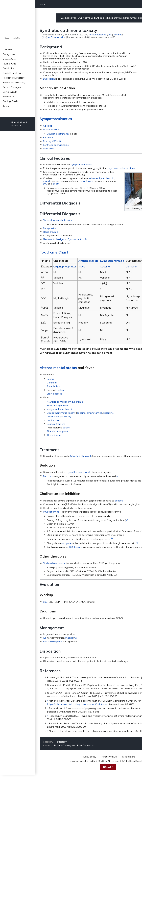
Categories (9, 54)
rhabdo (47, 180)
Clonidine (131, 266)
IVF (45, 637)
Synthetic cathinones (58, 133)
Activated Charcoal (80, 455)
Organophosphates (65, 266)
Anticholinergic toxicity (59, 416)
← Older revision (56, 37)
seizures (93, 178)
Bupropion (49, 78)
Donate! (7, 49)
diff (44, 37)
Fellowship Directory (14, 82)
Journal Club (9, 63)
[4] (112, 538)
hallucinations (127, 168)
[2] (117, 475)
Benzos (47, 476)
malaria (61, 390)
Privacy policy (88, 756)
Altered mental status (58, 367)
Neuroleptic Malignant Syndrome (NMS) (65, 239)
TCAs (81, 266)
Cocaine (47, 125)
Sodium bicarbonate (54, 563)
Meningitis (52, 382)
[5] (136, 542)
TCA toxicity (75, 546)
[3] (127, 519)
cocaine (81, 412)
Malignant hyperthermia (60, 409)
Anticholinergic (88, 260)
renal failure (86, 180)
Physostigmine (51, 511)
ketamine (108, 412)
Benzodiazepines (52, 641)
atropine (66, 543)
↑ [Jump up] (47, 700)
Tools (6, 105)
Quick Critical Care (13, 73)
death (56, 183)
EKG (45, 601)
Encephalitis (49, 228)
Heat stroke (53, 420)
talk (110, 34)
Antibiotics (8, 68)
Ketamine (48, 137)
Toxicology (61, 741)
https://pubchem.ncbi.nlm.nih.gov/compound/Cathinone (77, 704)
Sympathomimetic (112, 260)
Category (48, 741)
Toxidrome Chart (54, 252)
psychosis (113, 168)
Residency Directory (13, 77)
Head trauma (50, 231)
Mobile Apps (9, 58)
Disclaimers (128, 756)
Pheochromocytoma (58, 431)
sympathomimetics (81, 164)
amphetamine (94, 412)
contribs (117, 34)
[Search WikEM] (18, 38)
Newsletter (9, 96)
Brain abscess (54, 393)
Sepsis (50, 378)
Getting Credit (10, 101)
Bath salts (48, 148)
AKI (75, 637)
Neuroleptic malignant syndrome (65, 401)
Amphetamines (51, 129)
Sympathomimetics (56, 119)
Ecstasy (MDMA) (52, 141)
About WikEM (109, 756)
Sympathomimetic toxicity (57, 220)
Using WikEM (10, 91)
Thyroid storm (54, 434)
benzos (119, 500)
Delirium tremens (56, 423)
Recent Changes (12, 87)
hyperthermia (106, 178)
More (42, 4)
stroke (66, 427)
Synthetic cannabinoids (56, 144)
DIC (45, 183)
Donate (108, 767)
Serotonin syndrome (58, 405)
